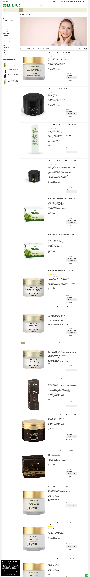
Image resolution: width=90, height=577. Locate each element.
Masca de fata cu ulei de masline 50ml (54, 419)
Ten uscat (6, 29)
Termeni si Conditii (11, 556)
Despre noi (10, 554)
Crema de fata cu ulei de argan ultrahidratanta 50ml (52, 359)
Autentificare (72, 1)
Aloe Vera (6, 35)
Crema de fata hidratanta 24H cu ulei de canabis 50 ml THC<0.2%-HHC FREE (54, 144)
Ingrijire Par (6, 50)
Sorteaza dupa (29, 48)
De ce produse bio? (26, 556)
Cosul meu (39, 556)
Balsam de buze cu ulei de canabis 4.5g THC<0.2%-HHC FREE (54, 114)
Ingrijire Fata (6, 48)
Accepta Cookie (7, 574)
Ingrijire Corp (6, 47)
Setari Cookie (13, 574)
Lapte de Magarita (7, 38)
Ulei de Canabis (7, 41)
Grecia (5, 25)
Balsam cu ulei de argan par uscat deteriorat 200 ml (13, 76)
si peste (8, 22)
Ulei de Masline (7, 43)
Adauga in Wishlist (74, 59)
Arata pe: (81, 48)
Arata (41, 48)
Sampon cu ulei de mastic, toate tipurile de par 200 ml (13, 81)
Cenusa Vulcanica (7, 36)
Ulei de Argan (6, 40)
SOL (23, 558)
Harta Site (9, 558)
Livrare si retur (25, 554)
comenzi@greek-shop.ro (73, 563)
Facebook (54, 554)
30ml (5, 54)
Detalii (44, 70)
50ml (5, 55)
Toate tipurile (6, 31)
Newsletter (65, 547)
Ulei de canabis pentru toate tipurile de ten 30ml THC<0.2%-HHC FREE (55, 511)
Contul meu (63, 1)
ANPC (23, 557)
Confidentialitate (11, 557)
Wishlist (67, 1)
